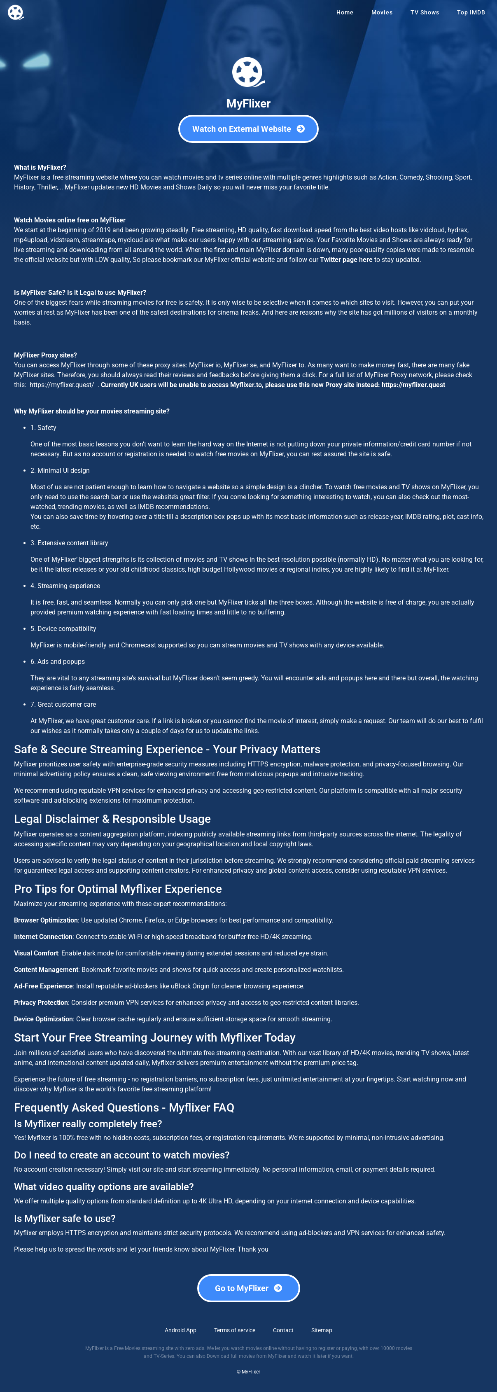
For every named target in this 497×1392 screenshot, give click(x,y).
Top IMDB (471, 12)
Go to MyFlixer (248, 1288)
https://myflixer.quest (413, 385)
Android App (180, 1330)
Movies (382, 12)
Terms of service (234, 1330)
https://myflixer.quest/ (61, 385)
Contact (283, 1330)
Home (345, 12)
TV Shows (425, 12)
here (366, 260)
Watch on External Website (248, 129)
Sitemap (321, 1330)
